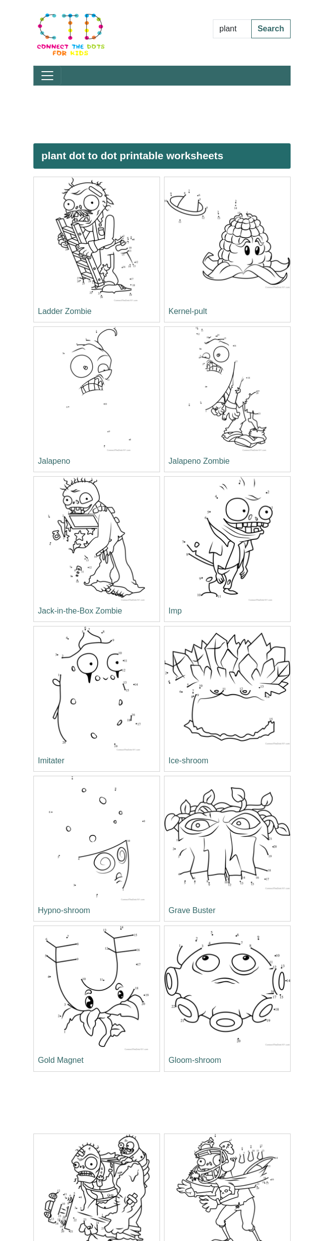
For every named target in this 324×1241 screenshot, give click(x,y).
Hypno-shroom (64, 910)
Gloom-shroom (194, 1060)
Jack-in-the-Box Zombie (80, 611)
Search (271, 28)
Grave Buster (191, 910)
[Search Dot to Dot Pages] (232, 28)
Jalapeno (54, 461)
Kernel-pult (187, 311)
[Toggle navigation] (47, 76)
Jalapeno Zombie (199, 461)
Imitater (51, 760)
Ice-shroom (188, 760)
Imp (175, 611)
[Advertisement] (162, 114)
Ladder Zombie (65, 311)
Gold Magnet (61, 1060)
